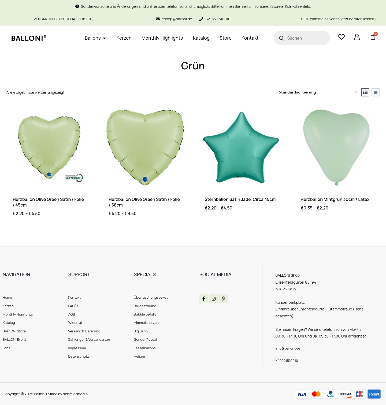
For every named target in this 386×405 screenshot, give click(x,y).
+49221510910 (287, 360)
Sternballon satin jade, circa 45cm (240, 199)
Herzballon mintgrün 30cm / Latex (335, 199)
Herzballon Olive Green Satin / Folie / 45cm (48, 202)
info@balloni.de (288, 348)
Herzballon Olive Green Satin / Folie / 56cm (144, 202)
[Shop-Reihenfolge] (318, 92)
